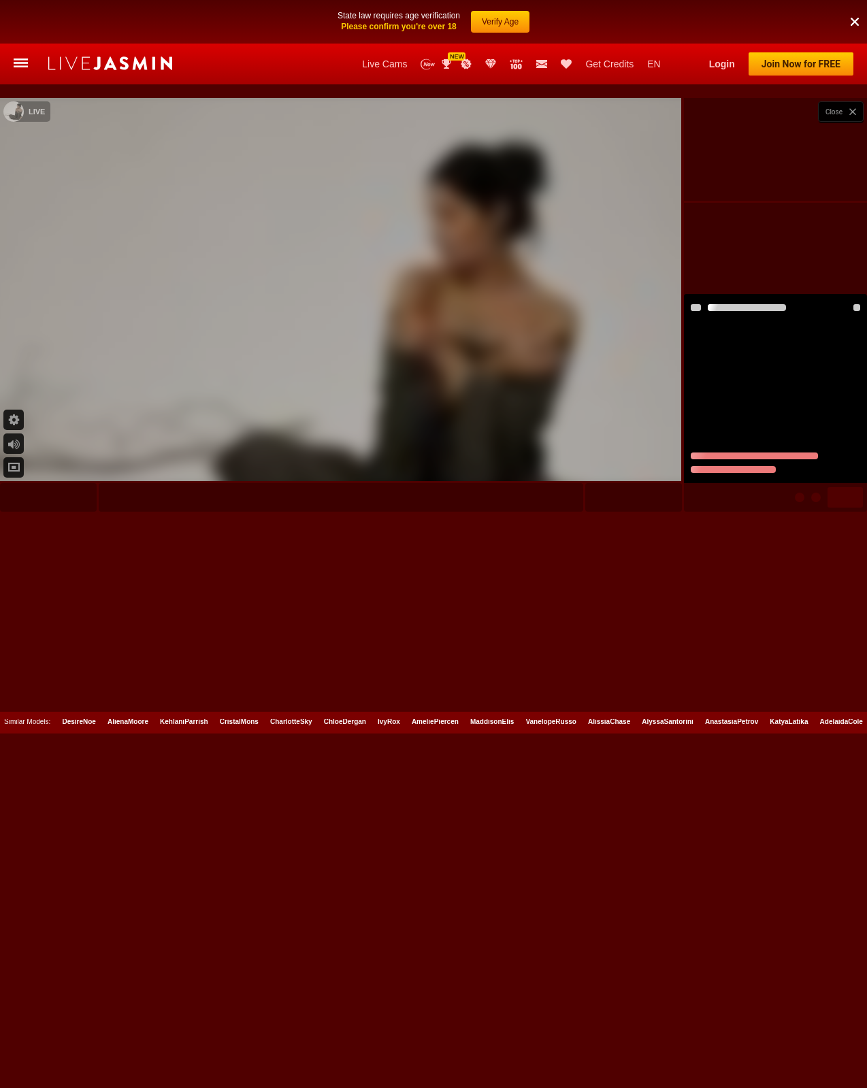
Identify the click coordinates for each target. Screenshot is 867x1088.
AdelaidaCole (841, 1039)
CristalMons (239, 1039)
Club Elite (490, 64)
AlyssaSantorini (667, 1039)
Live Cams (384, 64)
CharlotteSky (291, 1039)
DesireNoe (78, 1039)
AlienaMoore (128, 1039)
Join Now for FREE (801, 64)
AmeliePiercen (435, 1039)
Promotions (466, 64)
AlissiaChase (609, 1039)
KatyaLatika (789, 1039)
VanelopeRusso (550, 1039)
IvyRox (389, 1039)
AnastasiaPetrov (731, 1039)
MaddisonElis (492, 1039)
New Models (428, 64)
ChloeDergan (345, 1039)
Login (722, 64)
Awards (448, 64)
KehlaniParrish (184, 1039)
